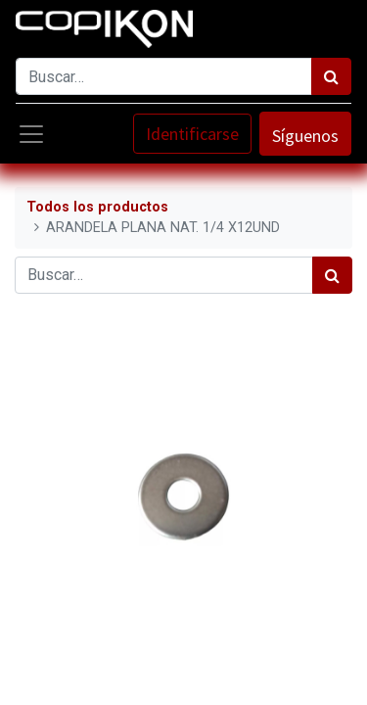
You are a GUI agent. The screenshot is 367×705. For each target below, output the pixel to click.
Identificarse (192, 133)
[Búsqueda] (331, 76)
